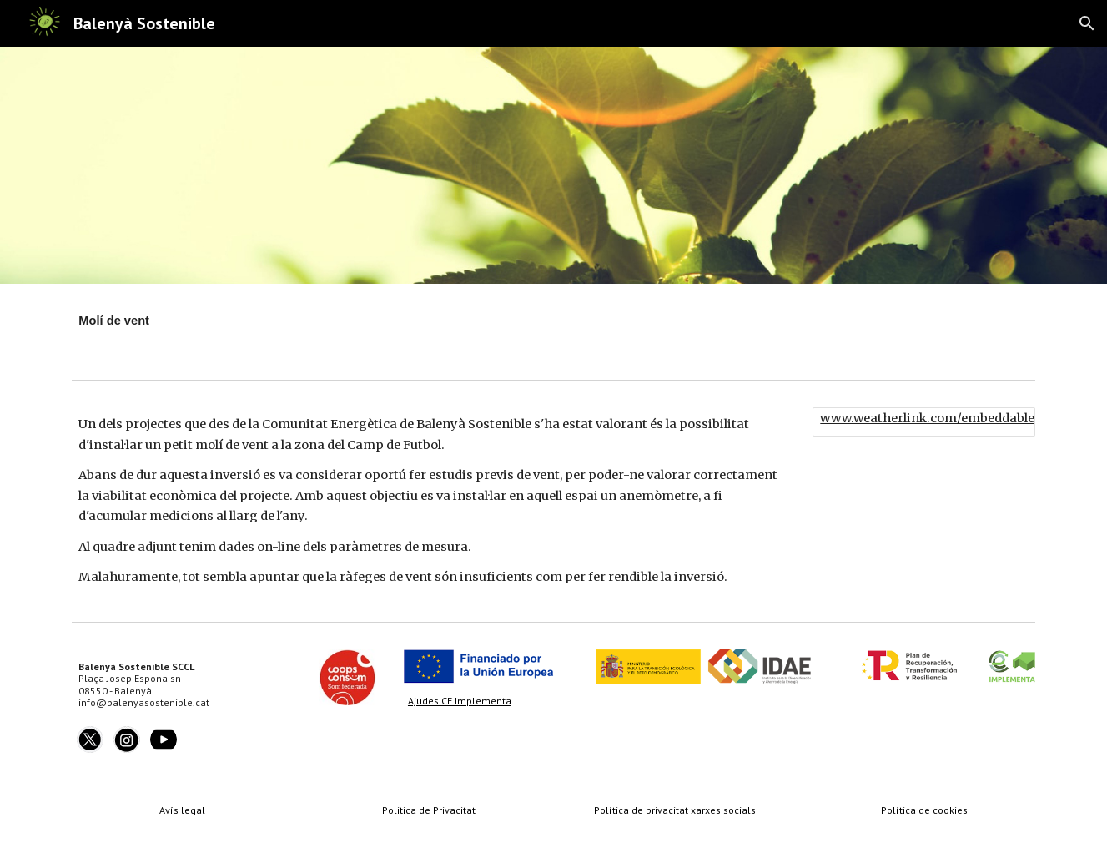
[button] (1087, 23)
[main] (347, 328)
